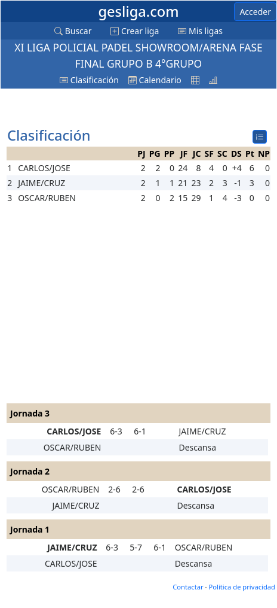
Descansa (197, 447)
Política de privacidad (241, 586)
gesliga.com (138, 11)
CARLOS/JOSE (74, 431)
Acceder (255, 11)
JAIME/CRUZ (202, 431)
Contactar (188, 586)
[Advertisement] (102, 108)
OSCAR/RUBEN (72, 447)
